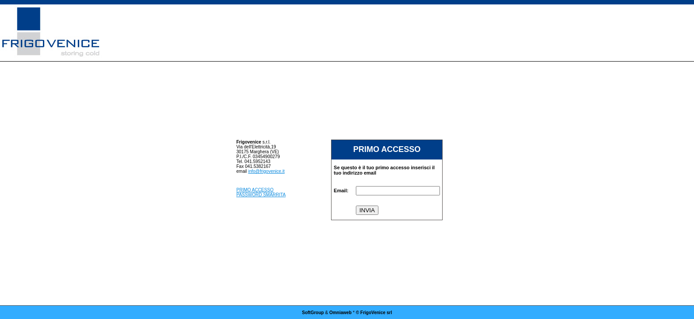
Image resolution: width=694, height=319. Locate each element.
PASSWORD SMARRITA (260, 194)
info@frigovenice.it (266, 171)
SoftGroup (313, 312)
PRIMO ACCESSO (255, 189)
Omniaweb (340, 312)
